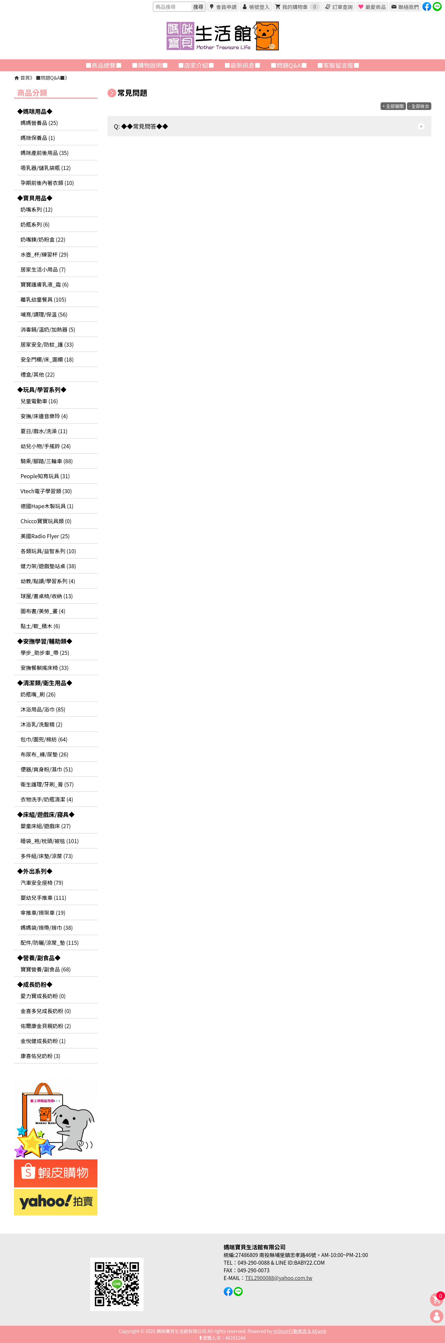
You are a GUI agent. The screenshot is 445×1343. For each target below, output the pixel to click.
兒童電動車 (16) (39, 401)
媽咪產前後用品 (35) (45, 153)
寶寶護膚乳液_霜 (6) (45, 284)
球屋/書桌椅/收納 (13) (47, 596)
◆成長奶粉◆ (35, 984)
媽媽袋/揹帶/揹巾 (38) (47, 927)
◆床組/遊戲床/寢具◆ (46, 814)
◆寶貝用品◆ (35, 198)
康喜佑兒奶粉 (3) (40, 1056)
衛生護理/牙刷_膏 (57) (47, 784)
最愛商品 (375, 6)
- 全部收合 (419, 106)
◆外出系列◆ (35, 871)
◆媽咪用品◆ (35, 111)
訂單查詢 (342, 6)
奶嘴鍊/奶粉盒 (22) (43, 239)
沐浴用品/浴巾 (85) (43, 709)
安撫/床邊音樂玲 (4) (44, 416)
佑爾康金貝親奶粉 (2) (46, 1026)
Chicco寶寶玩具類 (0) (46, 521)
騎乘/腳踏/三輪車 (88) (47, 461)
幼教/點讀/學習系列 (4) (48, 581)
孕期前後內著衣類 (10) (47, 183)
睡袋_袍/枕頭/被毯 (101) (50, 841)
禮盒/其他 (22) (38, 374)
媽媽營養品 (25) (39, 123)
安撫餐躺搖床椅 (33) (45, 668)
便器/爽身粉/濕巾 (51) (47, 769)
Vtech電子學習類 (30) (46, 491)
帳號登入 (259, 6)
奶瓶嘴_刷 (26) (38, 694)
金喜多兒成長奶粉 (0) (46, 1011)
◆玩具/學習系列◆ (42, 389)
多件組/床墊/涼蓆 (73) (47, 856)
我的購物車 (300, 6)
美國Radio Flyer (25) (45, 536)
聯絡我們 (408, 6)
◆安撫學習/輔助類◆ (44, 641)
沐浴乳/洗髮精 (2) (42, 724)
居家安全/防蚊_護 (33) (47, 344)
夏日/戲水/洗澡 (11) (44, 431)
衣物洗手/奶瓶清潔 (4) (47, 799)
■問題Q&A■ (50, 77)
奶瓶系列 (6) (35, 224)
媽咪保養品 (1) (38, 138)
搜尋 (198, 7)
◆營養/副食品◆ (39, 957)
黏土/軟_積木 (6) (40, 626)
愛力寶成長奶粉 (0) (43, 996)
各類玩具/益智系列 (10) (48, 551)
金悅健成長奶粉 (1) (43, 1041)
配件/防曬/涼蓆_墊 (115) (50, 942)
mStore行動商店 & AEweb (299, 1331)
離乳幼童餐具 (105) (43, 299)
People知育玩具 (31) (45, 476)
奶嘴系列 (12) (37, 209)
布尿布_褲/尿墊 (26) (44, 754)
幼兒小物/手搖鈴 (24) (46, 446)
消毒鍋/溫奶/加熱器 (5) (48, 329)
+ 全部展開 (393, 106)
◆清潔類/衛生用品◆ (44, 682)
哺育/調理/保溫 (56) (44, 314)
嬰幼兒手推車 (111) (43, 897)
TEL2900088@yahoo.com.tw (278, 1277)
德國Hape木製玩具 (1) (47, 506)
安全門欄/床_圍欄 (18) (47, 359)
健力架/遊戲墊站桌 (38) (48, 566)
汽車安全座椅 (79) (42, 882)
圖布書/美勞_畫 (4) (43, 611)
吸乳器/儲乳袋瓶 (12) (46, 168)
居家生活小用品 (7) (43, 269)
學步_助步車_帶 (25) (45, 653)
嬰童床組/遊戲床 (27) (46, 826)
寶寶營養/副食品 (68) (46, 969)
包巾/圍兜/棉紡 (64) (44, 739)
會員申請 (226, 6)
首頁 (25, 77)
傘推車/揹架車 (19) (43, 912)
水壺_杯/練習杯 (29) (44, 254)
